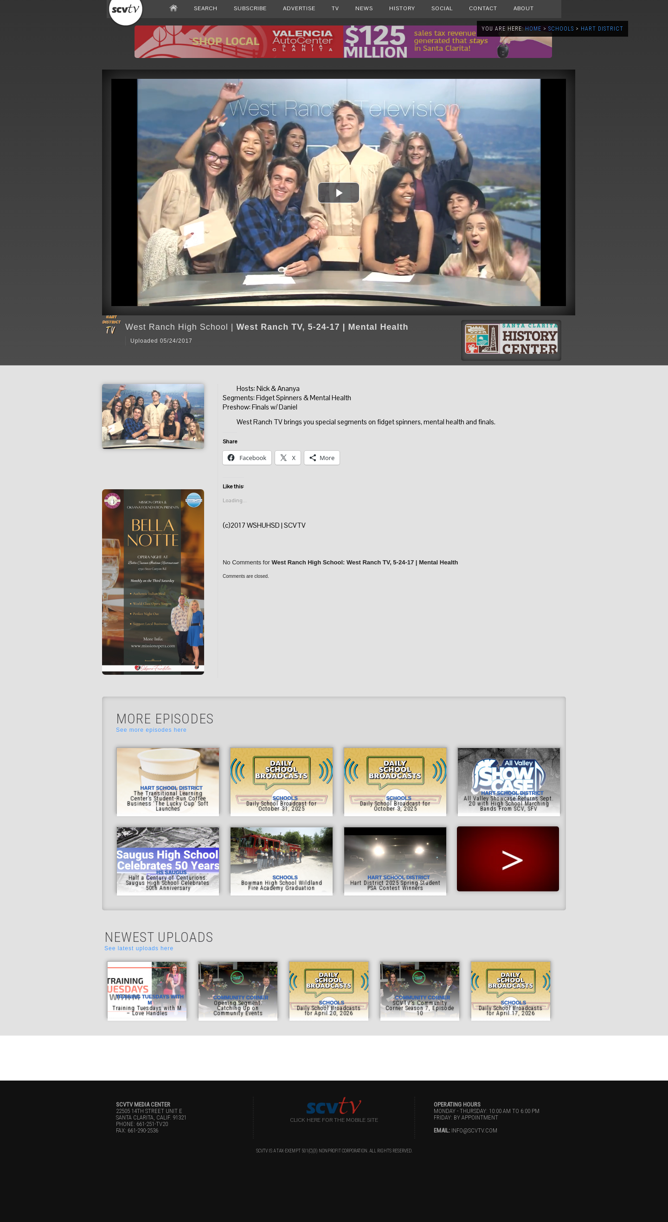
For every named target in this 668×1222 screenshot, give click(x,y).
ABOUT (524, 8)
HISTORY (402, 8)
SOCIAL (442, 8)
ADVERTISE (299, 8)
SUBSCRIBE (250, 8)
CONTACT (483, 8)
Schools (561, 29)
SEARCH (206, 8)
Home (533, 29)
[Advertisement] (334, 1056)
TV (335, 8)
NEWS (364, 8)
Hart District (602, 29)
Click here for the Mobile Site (334, 1120)
